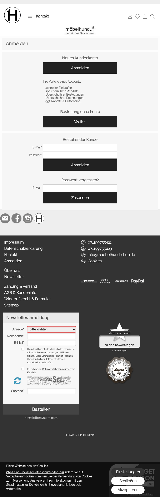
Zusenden (80, 198)
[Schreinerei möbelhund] (39, 218)
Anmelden (80, 68)
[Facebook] (16, 218)
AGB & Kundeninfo (20, 292)
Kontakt (42, 16)
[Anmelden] (130, 16)
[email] (80, 147)
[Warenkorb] (145, 16)
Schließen (127, 481)
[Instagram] (27, 218)
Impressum (14, 242)
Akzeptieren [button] (128, 490)
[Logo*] (12, 8)
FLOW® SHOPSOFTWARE (80, 435)
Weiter (80, 122)
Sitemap (11, 305)
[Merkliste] (137, 16)
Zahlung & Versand (20, 286)
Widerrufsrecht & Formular (27, 299)
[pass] (80, 155)
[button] (30, 16)
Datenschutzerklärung (23, 248)
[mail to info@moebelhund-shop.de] (5, 218)
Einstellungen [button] (128, 472)
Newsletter (14, 277)
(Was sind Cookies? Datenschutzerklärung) (35, 472)
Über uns (12, 270)
